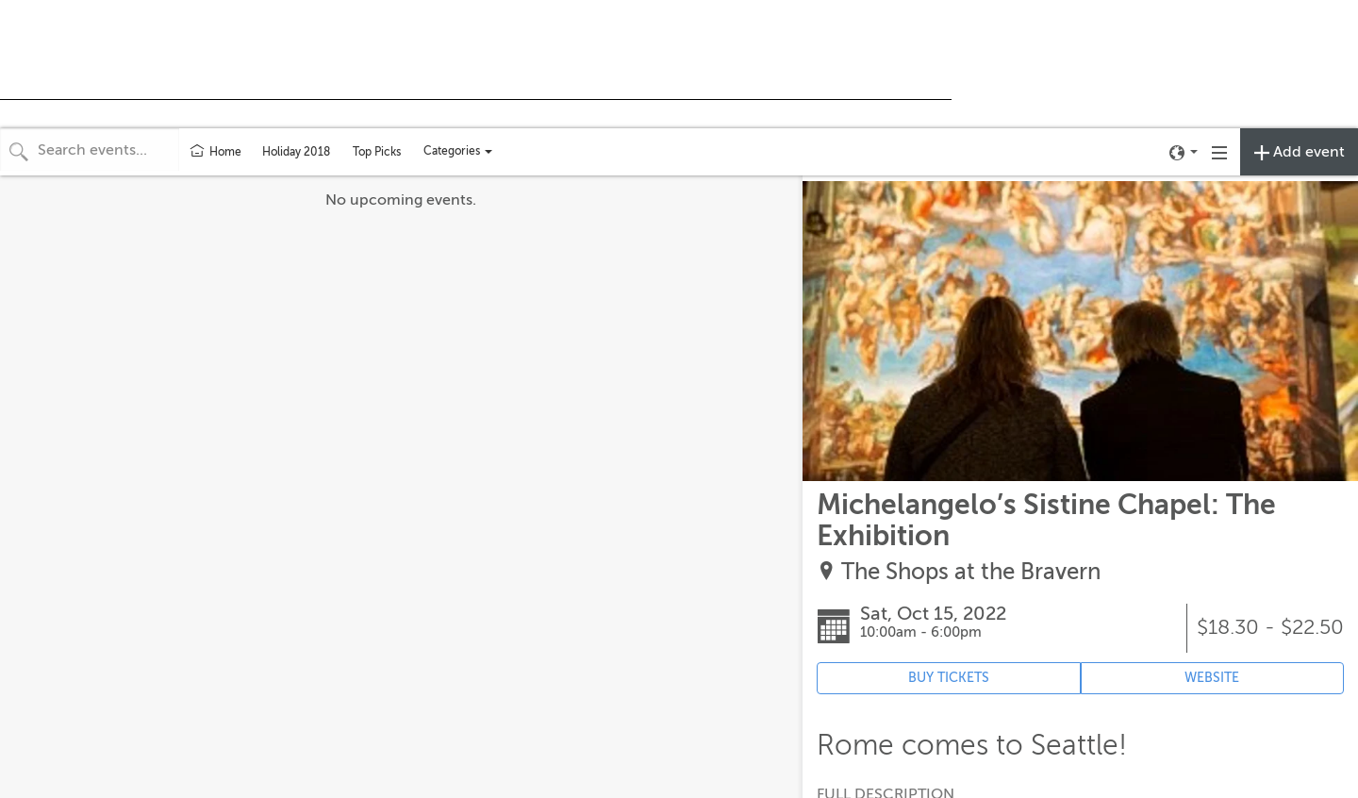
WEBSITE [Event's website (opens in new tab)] (1211, 678)
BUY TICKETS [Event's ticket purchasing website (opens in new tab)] (948, 678)
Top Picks (377, 151)
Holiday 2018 (296, 151)
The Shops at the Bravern (971, 572)
